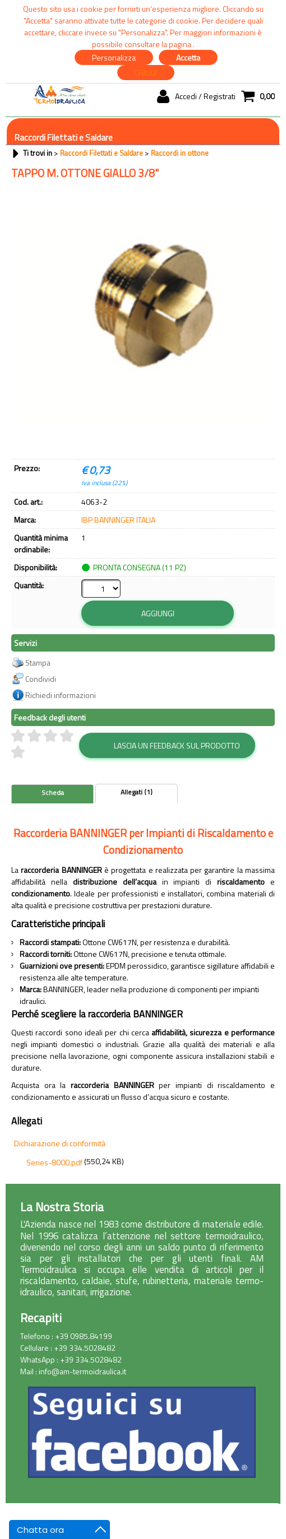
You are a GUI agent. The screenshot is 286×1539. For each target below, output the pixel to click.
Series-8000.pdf (54, 1141)
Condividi (40, 658)
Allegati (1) (137, 771)
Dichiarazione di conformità (59, 1122)
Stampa (37, 642)
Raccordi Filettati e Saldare (64, 137)
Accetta (188, 57)
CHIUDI (146, 72)
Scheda (52, 772)
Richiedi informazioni (60, 674)
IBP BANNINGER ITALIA (118, 520)
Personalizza (114, 57)
